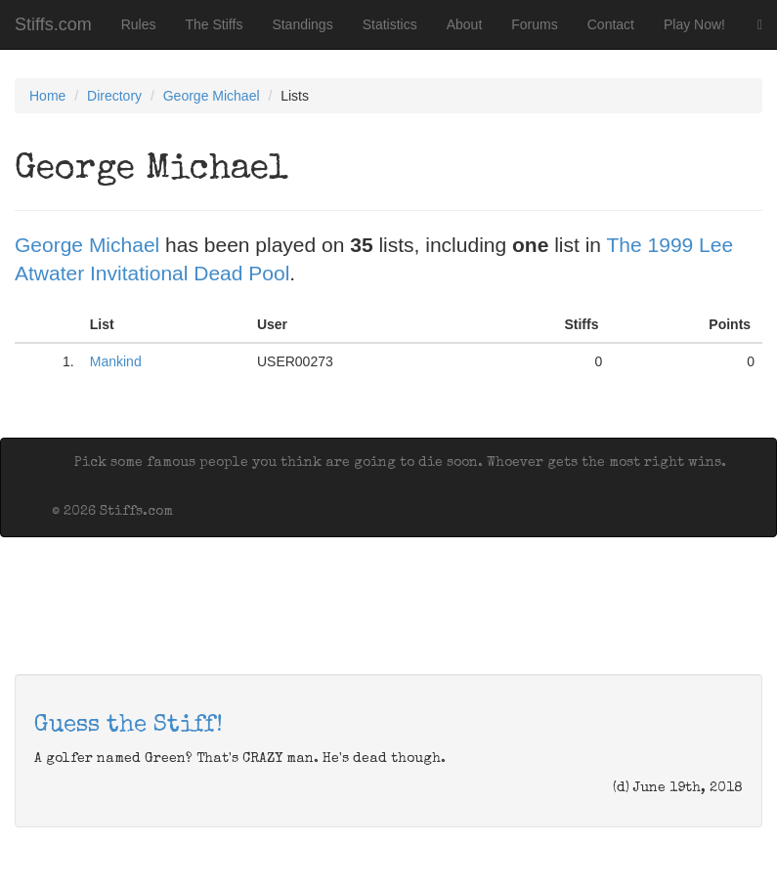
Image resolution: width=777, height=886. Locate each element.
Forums (534, 24)
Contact (610, 24)
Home (47, 96)
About (465, 24)
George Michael (211, 96)
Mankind (116, 361)
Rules (138, 24)
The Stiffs (214, 24)
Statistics (390, 24)
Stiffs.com (53, 24)
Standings (302, 24)
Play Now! (694, 24)
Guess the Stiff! (128, 726)
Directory (114, 96)
